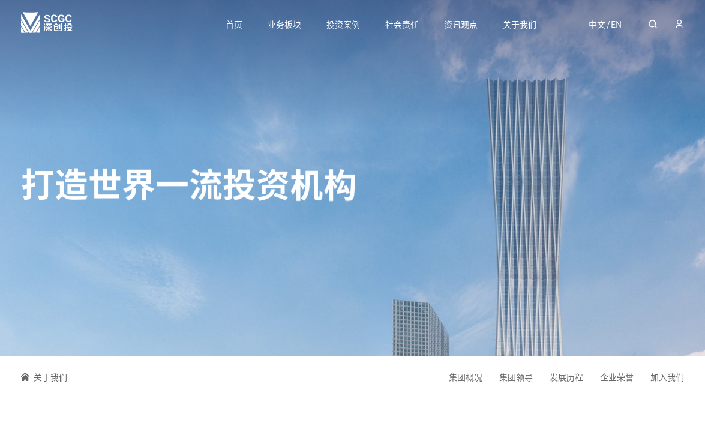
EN (616, 24)
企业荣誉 (617, 377)
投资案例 (343, 24)
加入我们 (667, 377)
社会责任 (402, 24)
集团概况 (465, 377)
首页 (234, 24)
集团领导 (516, 377)
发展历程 (566, 377)
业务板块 (284, 24)
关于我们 (519, 24)
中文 (597, 24)
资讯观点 (461, 24)
